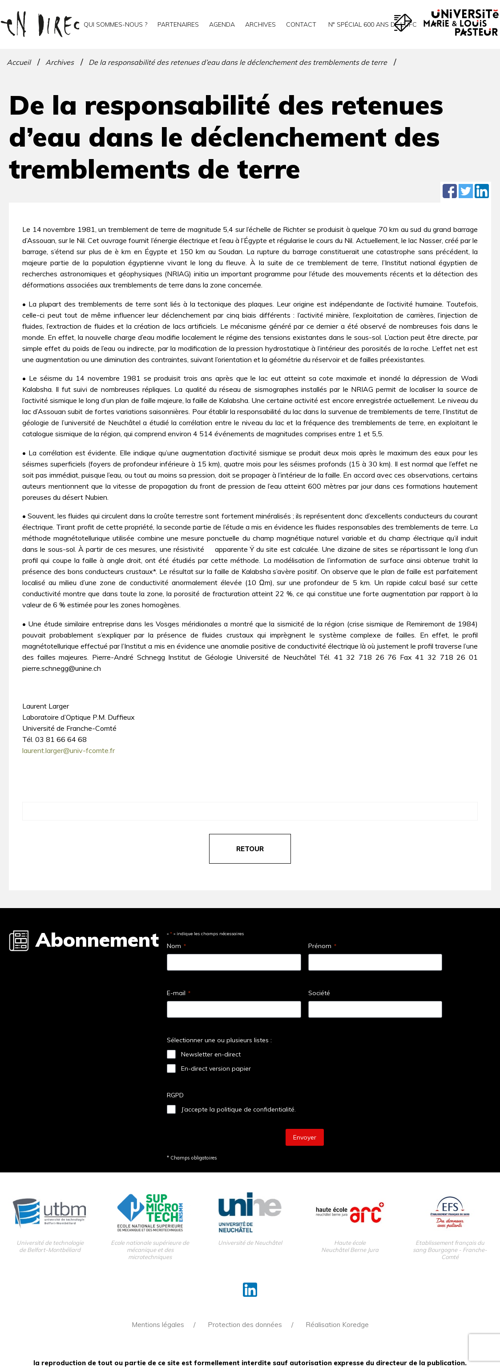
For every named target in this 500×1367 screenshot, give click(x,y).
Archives (260, 24)
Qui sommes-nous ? (115, 24)
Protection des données (245, 1324)
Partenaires (178, 24)
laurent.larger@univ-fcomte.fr (68, 750)
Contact (301, 24)
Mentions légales (158, 1324)
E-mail (178, 993)
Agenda (222, 24)
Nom (176, 946)
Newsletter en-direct (211, 1054)
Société (319, 993)
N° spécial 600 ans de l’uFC (372, 24)
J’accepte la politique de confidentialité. (238, 1109)
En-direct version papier (216, 1068)
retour (250, 849)
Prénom (322, 946)
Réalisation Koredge (337, 1324)
